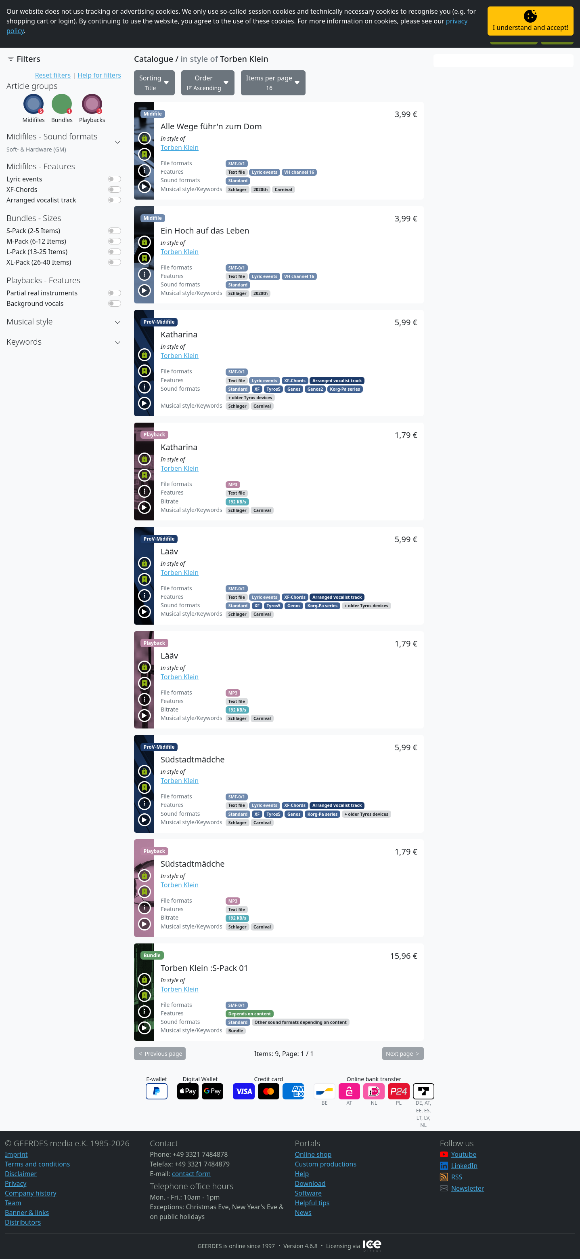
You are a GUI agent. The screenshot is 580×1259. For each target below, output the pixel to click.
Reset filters (53, 75)
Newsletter (467, 1188)
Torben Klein (180, 147)
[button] (118, 142)
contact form (191, 1173)
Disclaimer (21, 1173)
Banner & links (27, 1212)
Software (308, 1193)
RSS (457, 1177)
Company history (31, 1193)
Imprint (16, 1154)
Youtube (463, 1154)
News (303, 1212)
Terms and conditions (37, 1164)
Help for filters (99, 75)
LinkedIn (464, 1165)
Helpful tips (312, 1202)
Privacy (15, 1183)
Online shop (313, 1154)
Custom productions (326, 1164)
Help (302, 1173)
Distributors (23, 1222)
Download (310, 1183)
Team (13, 1202)
